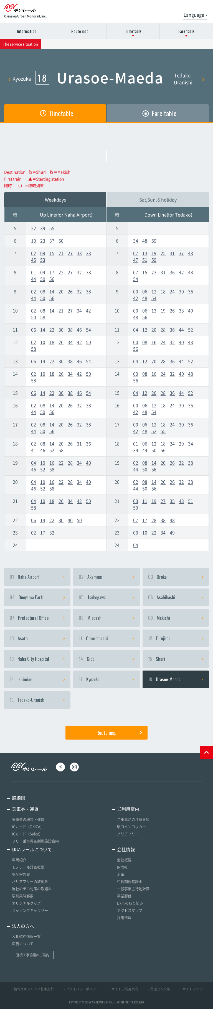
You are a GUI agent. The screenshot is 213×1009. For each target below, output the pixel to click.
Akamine (106, 577)
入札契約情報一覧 (26, 936)
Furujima (175, 638)
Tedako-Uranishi (189, 79)
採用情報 (124, 917)
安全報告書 (21, 874)
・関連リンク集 (158, 989)
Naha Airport (37, 577)
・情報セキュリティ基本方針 (32, 989)
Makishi (175, 618)
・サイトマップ (190, 989)
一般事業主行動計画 (133, 888)
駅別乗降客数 (23, 895)
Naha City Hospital (37, 659)
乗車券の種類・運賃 (28, 819)
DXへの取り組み (130, 903)
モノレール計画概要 (28, 867)
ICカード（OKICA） (28, 826)
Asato (37, 638)
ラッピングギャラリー (30, 910)
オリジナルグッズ (26, 903)
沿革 (120, 874)
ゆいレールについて (32, 849)
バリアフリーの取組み (30, 881)
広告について (23, 943)
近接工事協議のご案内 (32, 954)
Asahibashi (175, 597)
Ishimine (37, 679)
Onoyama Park (37, 597)
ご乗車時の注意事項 (133, 819)
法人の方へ (23, 926)
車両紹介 (19, 859)
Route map (79, 31)
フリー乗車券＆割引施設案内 (35, 841)
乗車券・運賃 (25, 809)
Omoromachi (106, 638)
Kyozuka (19, 78)
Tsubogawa (106, 597)
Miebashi (106, 618)
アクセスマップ (129, 910)
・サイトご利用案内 (123, 989)
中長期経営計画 (129, 881)
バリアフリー (128, 833)
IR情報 (122, 867)
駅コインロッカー (131, 826)
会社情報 (126, 849)
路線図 (18, 797)
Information (26, 31)
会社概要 (124, 859)
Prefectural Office (37, 618)
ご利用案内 (128, 809)
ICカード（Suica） (27, 833)
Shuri (175, 659)
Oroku (175, 577)
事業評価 (124, 895)
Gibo (106, 659)
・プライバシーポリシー (81, 989)
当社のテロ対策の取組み (32, 888)
